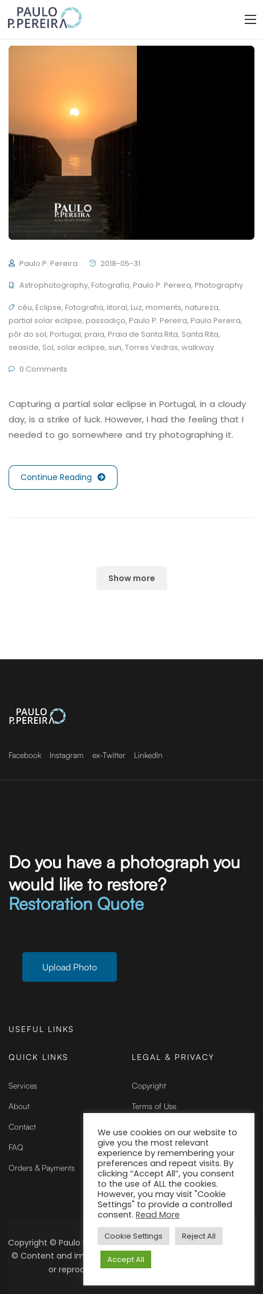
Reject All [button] (199, 1236)
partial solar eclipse (45, 320)
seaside (24, 347)
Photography (219, 285)
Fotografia (110, 285)
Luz (136, 307)
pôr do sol (27, 334)
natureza (202, 307)
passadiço (106, 320)
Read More (158, 1214)
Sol (48, 347)
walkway (197, 347)
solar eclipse (81, 347)
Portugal (65, 334)
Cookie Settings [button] (133, 1236)
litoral (117, 307)
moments (163, 307)
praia (94, 334)
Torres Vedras (151, 347)
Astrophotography (53, 285)
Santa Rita (200, 334)
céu (25, 307)
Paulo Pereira (216, 320)
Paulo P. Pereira (48, 263)
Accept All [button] (125, 1259)
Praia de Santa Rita (143, 334)
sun (115, 347)
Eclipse (48, 307)
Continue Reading (63, 477)
